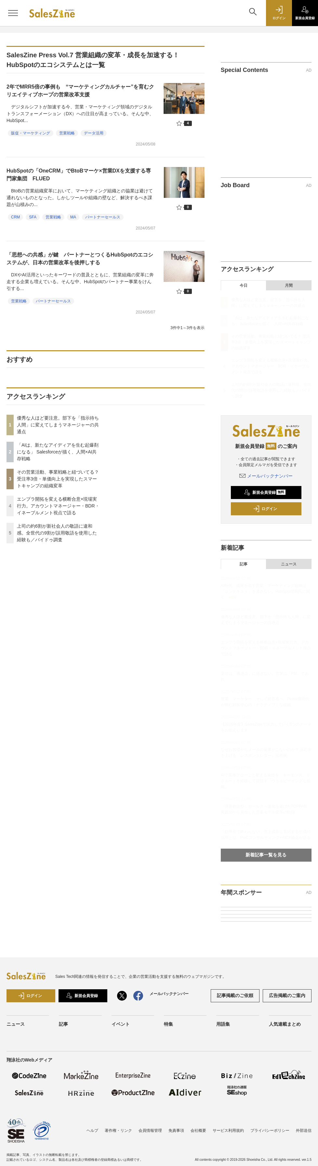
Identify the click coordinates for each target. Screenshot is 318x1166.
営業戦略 (67, 133)
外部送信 (303, 1130)
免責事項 (176, 1130)
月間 (289, 285)
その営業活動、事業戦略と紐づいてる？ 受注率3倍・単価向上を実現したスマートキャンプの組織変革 (58, 478)
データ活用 (93, 133)
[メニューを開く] (13, 13)
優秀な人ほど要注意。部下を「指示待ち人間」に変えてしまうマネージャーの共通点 (58, 424)
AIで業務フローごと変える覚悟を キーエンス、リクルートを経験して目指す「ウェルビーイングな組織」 (266, 781)
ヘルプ (92, 1130)
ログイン (265, 509)
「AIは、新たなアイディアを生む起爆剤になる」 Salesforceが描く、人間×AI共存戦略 (58, 451)
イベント (121, 1024)
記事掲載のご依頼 (235, 995)
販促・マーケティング (30, 133)
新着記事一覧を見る (265, 854)
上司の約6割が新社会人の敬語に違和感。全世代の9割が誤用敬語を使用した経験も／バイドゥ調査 (57, 532)
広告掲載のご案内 (287, 995)
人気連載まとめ (285, 1024)
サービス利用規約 (228, 1130)
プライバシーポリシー (269, 1130)
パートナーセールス (102, 217)
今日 (243, 285)
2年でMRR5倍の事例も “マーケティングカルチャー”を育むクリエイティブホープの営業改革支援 (80, 90)
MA (73, 217)
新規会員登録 (265, 492)
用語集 (223, 1024)
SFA (32, 217)
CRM (15, 217)
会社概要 (198, 1130)
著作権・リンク (118, 1130)
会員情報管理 (150, 1130)
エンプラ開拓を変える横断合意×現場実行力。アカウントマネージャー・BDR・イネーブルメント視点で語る (58, 505)
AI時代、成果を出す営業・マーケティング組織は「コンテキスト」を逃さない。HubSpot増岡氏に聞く (265, 591)
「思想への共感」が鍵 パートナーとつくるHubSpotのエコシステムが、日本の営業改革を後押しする (80, 258)
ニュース (289, 564)
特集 (168, 1024)
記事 (243, 564)
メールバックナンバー (266, 476)
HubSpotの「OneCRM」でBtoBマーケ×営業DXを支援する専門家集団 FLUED (79, 174)
